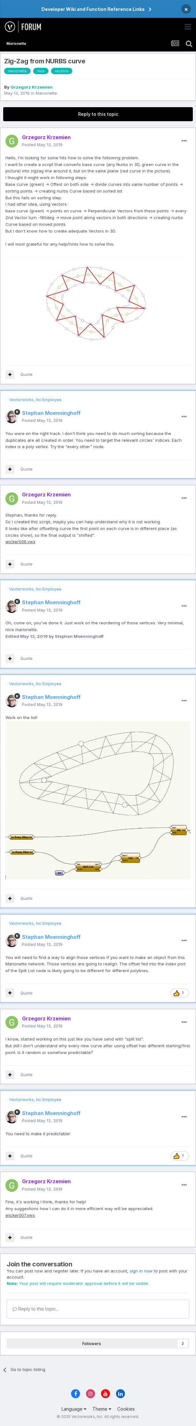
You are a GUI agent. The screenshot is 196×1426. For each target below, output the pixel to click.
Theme (101, 1409)
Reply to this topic (98, 114)
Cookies (126, 1409)
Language (74, 1409)
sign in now (141, 1270)
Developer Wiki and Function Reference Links (93, 9)
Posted (42, 144)
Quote (26, 374)
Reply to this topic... (35, 1308)
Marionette (46, 93)
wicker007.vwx (20, 1215)
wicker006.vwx (20, 541)
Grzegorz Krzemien (32, 87)
